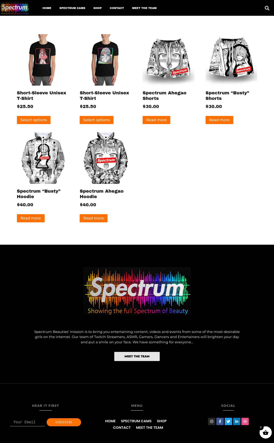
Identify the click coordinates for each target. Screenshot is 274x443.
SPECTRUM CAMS (72, 8)
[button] (267, 8)
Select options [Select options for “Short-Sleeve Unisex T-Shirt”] (34, 120)
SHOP (98, 8)
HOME (46, 8)
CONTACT (117, 8)
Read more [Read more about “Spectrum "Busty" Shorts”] (219, 120)
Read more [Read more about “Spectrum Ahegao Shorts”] (156, 120)
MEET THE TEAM (144, 8)
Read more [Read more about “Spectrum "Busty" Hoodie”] (31, 218)
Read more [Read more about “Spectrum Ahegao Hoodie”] (93, 218)
